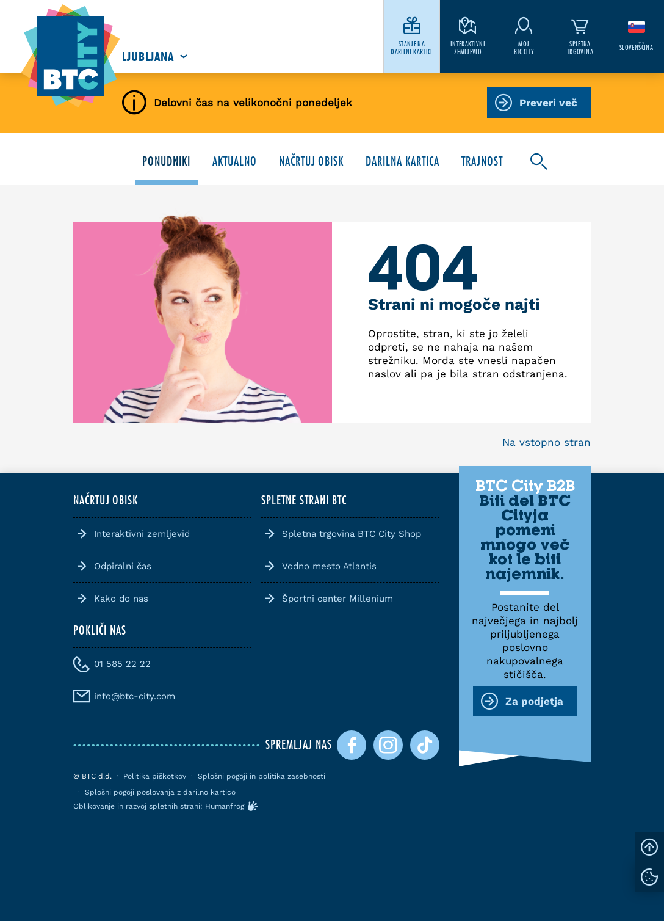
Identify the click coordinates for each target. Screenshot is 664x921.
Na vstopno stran (546, 442)
